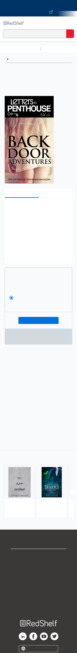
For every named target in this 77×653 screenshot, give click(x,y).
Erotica (15, 59)
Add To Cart (38, 320)
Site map (38, 607)
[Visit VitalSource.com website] (38, 8)
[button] (38, 207)
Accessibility (38, 598)
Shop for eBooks (38, 555)
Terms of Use (38, 581)
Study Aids (52, 49)
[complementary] (38, 484)
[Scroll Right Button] (73, 491)
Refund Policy (38, 589)
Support (38, 564)
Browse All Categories (20, 49)
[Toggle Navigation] (70, 23)
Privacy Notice (38, 572)
